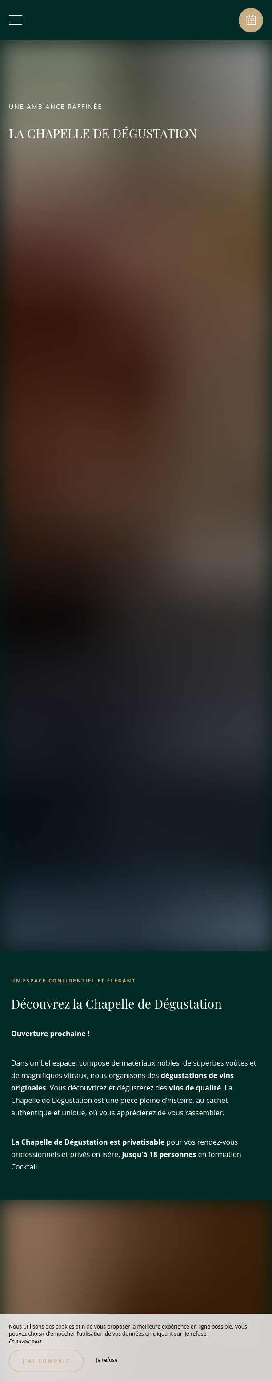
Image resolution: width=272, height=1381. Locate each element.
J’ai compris (46, 1360)
